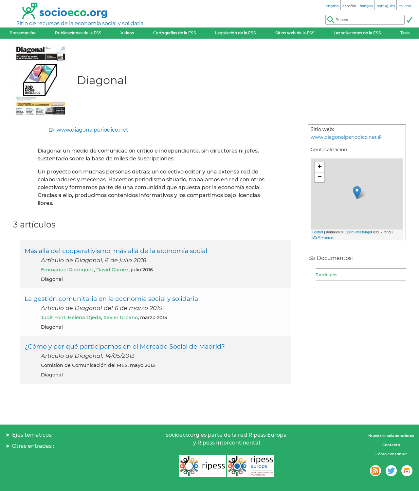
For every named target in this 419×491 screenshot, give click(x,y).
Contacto (391, 445)
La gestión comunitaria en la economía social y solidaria (111, 298)
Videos (127, 32)
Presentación (22, 32)
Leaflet (317, 232)
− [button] (320, 177)
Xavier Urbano (120, 317)
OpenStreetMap (357, 232)
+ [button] (320, 167)
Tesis (405, 32)
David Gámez (112, 270)
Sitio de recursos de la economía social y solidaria (79, 23)
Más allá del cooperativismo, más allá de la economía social (116, 251)
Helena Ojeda (84, 317)
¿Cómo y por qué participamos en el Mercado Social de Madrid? (125, 346)
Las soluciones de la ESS (357, 32)
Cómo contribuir (391, 454)
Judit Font (53, 317)
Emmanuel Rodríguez (67, 270)
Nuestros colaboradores (391, 435)
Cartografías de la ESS (174, 32)
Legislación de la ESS (235, 32)
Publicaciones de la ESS (78, 32)
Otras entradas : (33, 446)
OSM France (322, 237)
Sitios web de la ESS (295, 32)
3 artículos (326, 274)
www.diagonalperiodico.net (92, 130)
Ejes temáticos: (32, 435)
